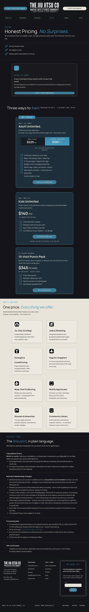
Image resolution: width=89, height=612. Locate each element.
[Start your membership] (44, 182)
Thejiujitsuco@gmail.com (11, 579)
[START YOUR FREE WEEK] (15, 8)
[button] (23, 18)
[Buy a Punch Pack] (44, 290)
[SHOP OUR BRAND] (74, 8)
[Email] (72, 585)
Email (67, 582)
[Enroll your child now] (44, 237)
